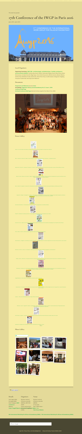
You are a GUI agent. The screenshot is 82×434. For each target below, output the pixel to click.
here (34, 85)
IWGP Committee (49, 0)
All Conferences (26, 0)
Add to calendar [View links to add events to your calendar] (15, 390)
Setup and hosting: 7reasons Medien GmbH (52, 431)
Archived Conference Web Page (23, 91)
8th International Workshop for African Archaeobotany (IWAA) (24, 414)
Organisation (41, 0)
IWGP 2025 (19, 0)
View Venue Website (38, 410)
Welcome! (13, 0)
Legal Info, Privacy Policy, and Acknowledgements (30, 431)
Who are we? (34, 0)
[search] (29, 424)
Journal (65, 0)
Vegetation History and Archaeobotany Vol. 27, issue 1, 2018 (37, 87)
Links (70, 0)
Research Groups (58, 0)
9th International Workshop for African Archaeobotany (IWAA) (57, 414)
